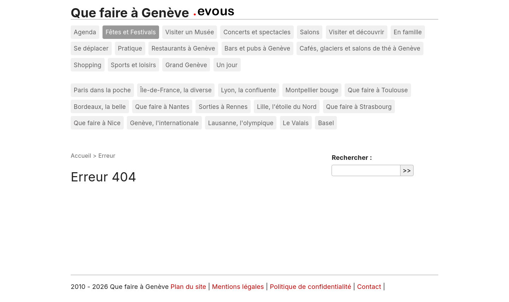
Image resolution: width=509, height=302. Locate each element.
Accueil (81, 155)
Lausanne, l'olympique (241, 123)
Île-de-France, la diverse (176, 90)
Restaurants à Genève (183, 48)
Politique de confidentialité (311, 286)
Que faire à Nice (97, 123)
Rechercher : (352, 157)
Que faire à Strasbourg (359, 106)
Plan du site (188, 286)
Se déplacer (91, 48)
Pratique (130, 48)
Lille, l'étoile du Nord (287, 106)
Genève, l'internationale (164, 123)
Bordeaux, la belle (100, 106)
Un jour (227, 65)
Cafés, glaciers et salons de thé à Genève (360, 48)
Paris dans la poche (102, 90)
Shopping (87, 65)
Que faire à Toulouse (378, 90)
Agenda (85, 32)
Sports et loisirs (133, 65)
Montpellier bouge (312, 90)
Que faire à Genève (130, 13)
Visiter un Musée (189, 32)
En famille (407, 32)
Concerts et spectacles (257, 32)
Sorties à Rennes (223, 106)
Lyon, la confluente (248, 90)
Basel (326, 123)
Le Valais (296, 123)
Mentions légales (239, 286)
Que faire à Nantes (162, 106)
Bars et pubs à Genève (257, 48)
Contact (370, 286)
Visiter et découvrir (356, 32)
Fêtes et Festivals (130, 32)
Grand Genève (186, 65)
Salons (310, 32)
